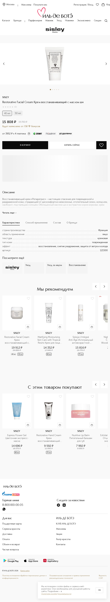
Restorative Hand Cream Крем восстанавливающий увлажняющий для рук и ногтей (49, 438)
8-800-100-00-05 (12, 505)
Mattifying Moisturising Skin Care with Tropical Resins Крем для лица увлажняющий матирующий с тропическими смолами (49, 340)
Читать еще (9, 213)
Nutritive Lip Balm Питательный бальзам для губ (81, 438)
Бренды (17, 21)
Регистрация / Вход (83, 5)
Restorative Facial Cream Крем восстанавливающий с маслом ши (17, 340)
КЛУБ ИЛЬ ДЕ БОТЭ (66, 524)
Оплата (6, 539)
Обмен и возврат (11, 544)
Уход (59, 21)
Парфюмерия (35, 21)
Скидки (97, 21)
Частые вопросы (10, 550)
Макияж (49, 21)
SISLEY (5, 97)
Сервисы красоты (11, 529)
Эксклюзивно (84, 21)
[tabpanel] (55, 240)
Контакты (60, 544)
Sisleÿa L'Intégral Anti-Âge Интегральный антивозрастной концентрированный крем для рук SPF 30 (81, 340)
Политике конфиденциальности (56, 594)
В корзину (25, 145)
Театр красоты (63, 539)
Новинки (69, 21)
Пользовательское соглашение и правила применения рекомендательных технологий (69, 577)
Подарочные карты (12, 524)
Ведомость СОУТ (102, 577)
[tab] (11, 223)
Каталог (6, 21)
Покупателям (40, 5)
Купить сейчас (72, 145)
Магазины (26, 5)
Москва (8, 4)
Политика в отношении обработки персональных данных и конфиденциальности (24, 577)
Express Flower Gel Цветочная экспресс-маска (17, 438)
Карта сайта (25, 571)
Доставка (7, 534)
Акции (59, 534)
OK (99, 590)
